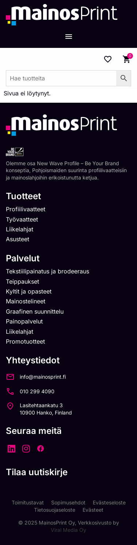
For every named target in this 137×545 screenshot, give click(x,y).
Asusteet (17, 239)
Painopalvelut (24, 321)
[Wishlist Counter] (107, 59)
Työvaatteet (22, 219)
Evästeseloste (109, 502)
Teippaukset (22, 281)
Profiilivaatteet (25, 209)
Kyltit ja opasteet (29, 291)
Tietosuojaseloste (54, 510)
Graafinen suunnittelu (35, 311)
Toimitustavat (28, 502)
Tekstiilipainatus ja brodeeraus (47, 271)
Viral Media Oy (68, 530)
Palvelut (22, 258)
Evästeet (93, 510)
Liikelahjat (19, 229)
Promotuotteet (25, 341)
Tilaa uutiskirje (37, 472)
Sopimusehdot (68, 502)
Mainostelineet (25, 301)
